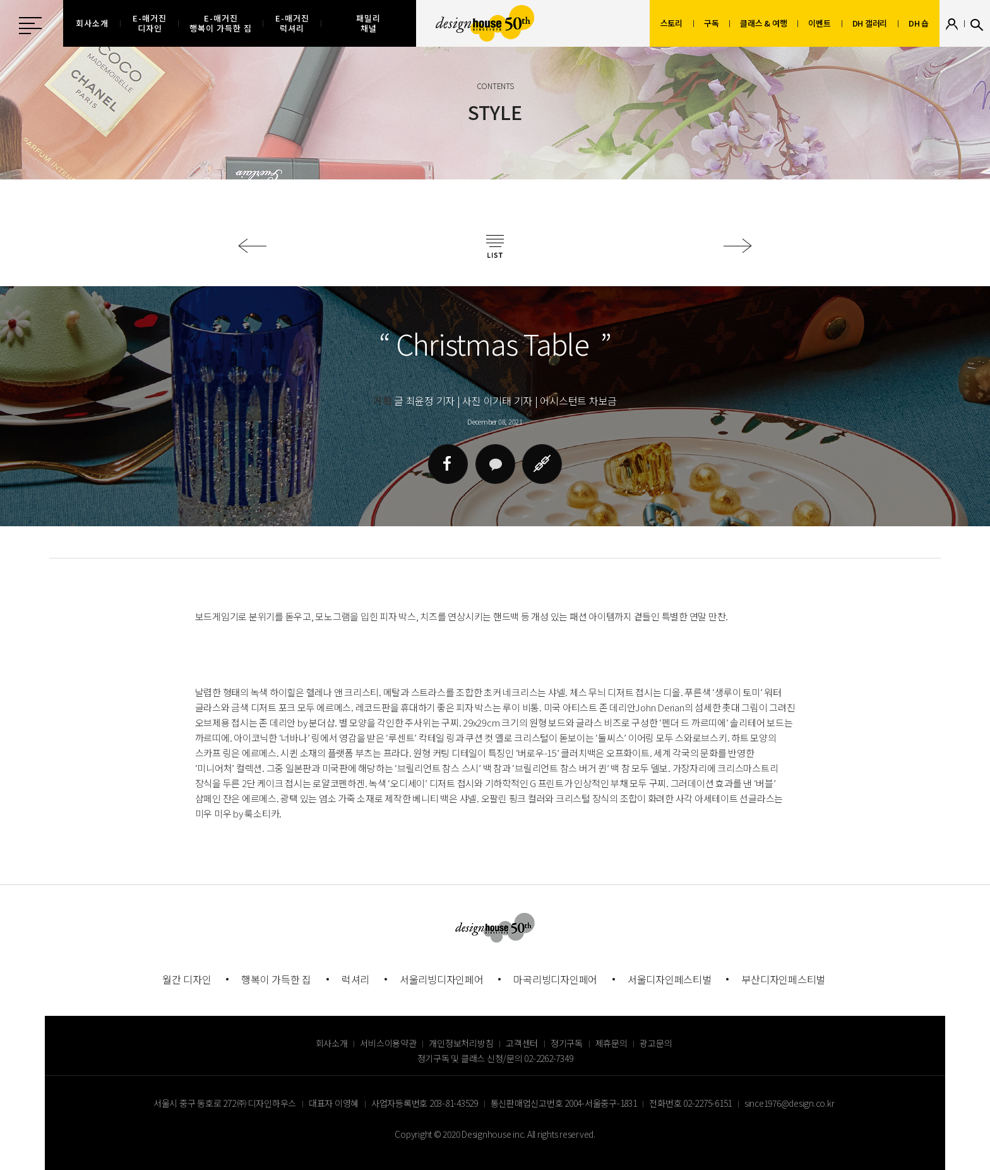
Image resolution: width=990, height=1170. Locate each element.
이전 (252, 245)
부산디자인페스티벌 (783, 979)
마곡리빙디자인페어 (555, 979)
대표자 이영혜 (334, 1103)
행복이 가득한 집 (276, 979)
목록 (495, 246)
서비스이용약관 (388, 1043)
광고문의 (656, 1043)
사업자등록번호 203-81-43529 (424, 1103)
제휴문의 (611, 1043)
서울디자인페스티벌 (670, 979)
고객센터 (522, 1043)
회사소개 (332, 1043)
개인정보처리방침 (461, 1043)
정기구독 (567, 1043)
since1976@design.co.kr (789, 1103)
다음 (738, 245)
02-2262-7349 (548, 1058)
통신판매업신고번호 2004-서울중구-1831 (564, 1103)
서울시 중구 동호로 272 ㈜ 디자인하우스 (224, 1103)
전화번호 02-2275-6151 (690, 1103)
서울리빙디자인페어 (442, 979)
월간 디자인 (187, 979)
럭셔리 (355, 979)
